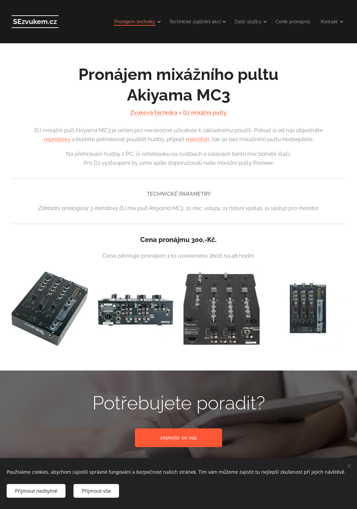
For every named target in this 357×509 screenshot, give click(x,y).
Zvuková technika (154, 113)
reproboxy (57, 139)
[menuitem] (126, 21)
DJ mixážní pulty (205, 113)
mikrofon (197, 139)
